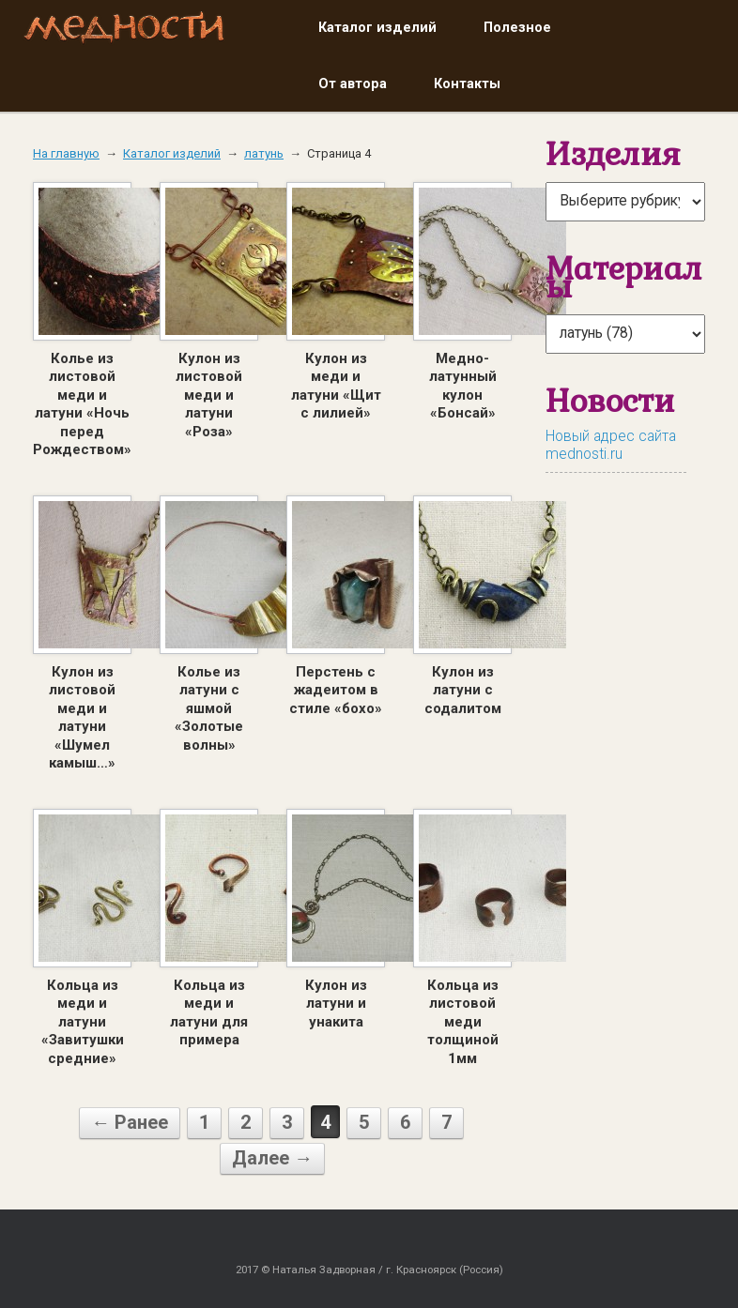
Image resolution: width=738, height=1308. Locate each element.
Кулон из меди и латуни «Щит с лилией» (336, 386)
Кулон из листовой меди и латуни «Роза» (209, 395)
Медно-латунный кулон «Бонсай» (463, 386)
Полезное (517, 27)
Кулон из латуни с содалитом (462, 690)
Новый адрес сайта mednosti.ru (611, 445)
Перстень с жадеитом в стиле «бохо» (335, 690)
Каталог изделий (377, 27)
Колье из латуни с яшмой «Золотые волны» (209, 708)
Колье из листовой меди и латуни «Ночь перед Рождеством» (82, 404)
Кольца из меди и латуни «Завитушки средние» (82, 1022)
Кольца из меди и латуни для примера (209, 1013)
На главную (66, 153)
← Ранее (129, 1122)
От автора (352, 83)
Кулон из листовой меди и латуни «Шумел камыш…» (82, 717)
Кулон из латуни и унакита (336, 1003)
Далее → (272, 1158)
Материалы (624, 277)
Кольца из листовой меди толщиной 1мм (463, 1022)
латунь (264, 153)
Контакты (467, 83)
